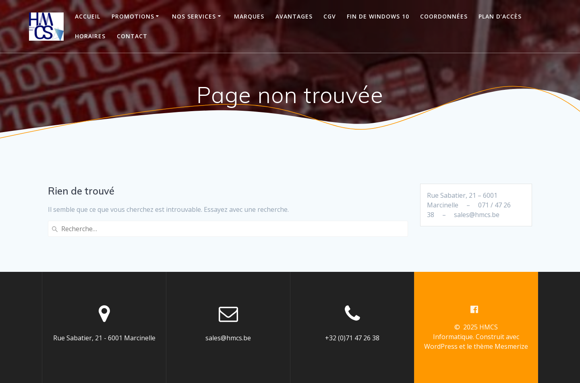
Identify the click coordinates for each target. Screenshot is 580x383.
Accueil (87, 16)
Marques (249, 16)
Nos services (194, 16)
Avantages (294, 16)
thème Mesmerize (501, 346)
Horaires (90, 36)
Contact (132, 36)
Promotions (133, 16)
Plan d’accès (500, 16)
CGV (329, 16)
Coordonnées (444, 16)
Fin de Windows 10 (378, 16)
